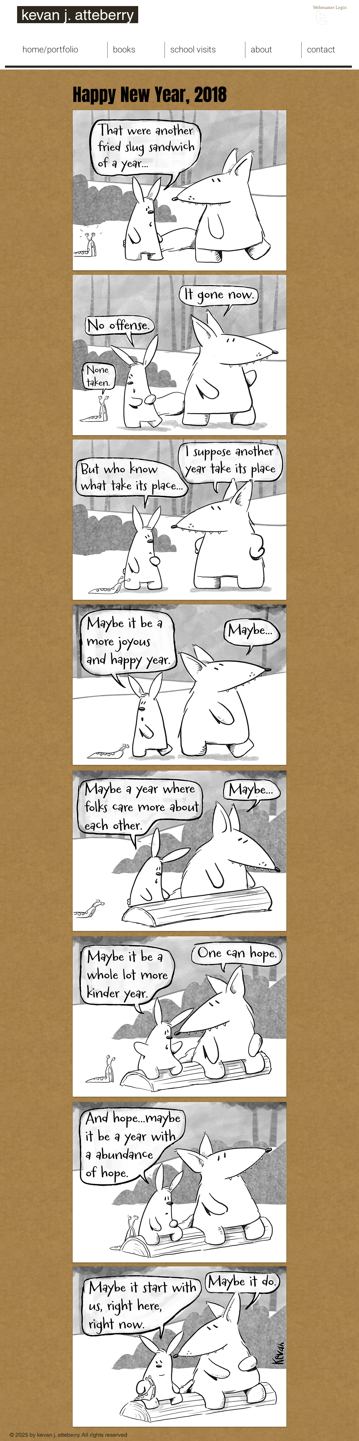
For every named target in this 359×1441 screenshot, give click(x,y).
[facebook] (338, 17)
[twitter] (321, 17)
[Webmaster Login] (329, 7)
